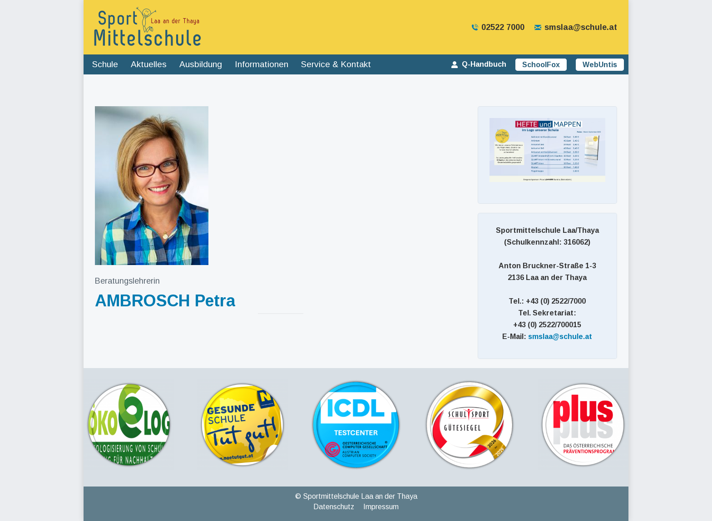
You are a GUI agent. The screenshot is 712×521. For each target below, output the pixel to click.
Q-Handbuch (478, 64)
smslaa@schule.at (575, 27)
